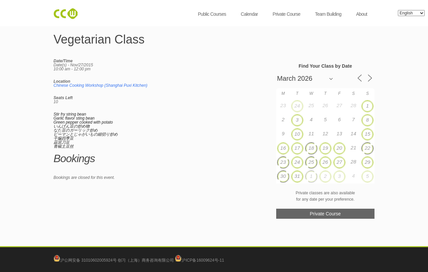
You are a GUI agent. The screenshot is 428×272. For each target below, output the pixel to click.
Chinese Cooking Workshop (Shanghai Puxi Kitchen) (100, 85)
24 (297, 106)
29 (367, 162)
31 (297, 176)
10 (297, 134)
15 (367, 134)
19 (325, 148)
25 (311, 162)
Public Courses (212, 14)
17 (297, 148)
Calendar (249, 14)
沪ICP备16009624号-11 (199, 260)
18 (311, 148)
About (361, 14)
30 (283, 176)
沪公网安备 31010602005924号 (88, 260)
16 (283, 148)
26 (325, 162)
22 (367, 148)
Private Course (286, 14)
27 (339, 162)
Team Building (328, 14)
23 (283, 162)
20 (339, 148)
